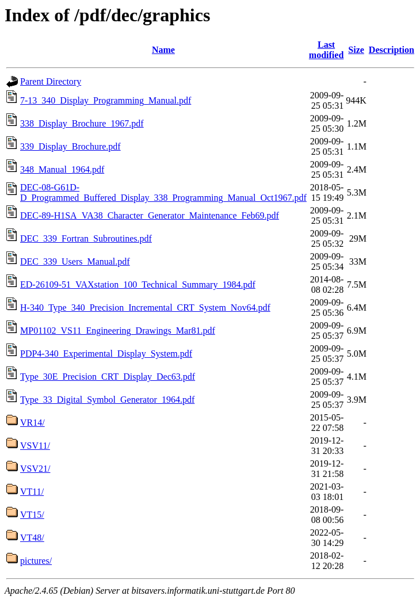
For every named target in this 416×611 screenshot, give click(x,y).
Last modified (326, 50)
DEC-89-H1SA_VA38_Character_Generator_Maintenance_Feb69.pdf (149, 215)
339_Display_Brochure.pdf (70, 146)
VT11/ (32, 492)
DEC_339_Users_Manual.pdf (75, 261)
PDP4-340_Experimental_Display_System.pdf (106, 353)
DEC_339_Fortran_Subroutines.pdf (86, 238)
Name (163, 50)
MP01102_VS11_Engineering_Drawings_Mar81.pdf (117, 330)
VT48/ (32, 538)
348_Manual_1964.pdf (62, 169)
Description (391, 50)
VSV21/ (35, 468)
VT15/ (32, 515)
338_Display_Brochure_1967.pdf (82, 123)
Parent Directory (50, 81)
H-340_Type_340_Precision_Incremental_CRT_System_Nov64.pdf (145, 307)
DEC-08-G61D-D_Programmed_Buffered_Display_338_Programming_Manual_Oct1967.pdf (163, 192)
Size (356, 50)
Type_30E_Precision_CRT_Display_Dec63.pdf (107, 376)
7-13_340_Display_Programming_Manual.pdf (105, 100)
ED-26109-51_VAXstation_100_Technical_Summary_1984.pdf (137, 284)
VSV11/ (35, 445)
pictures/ (36, 561)
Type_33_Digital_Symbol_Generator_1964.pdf (107, 399)
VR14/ (32, 422)
